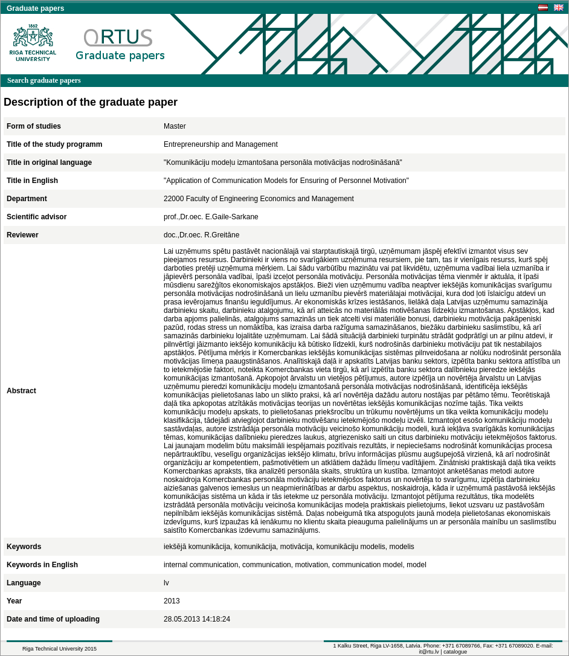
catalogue (455, 652)
